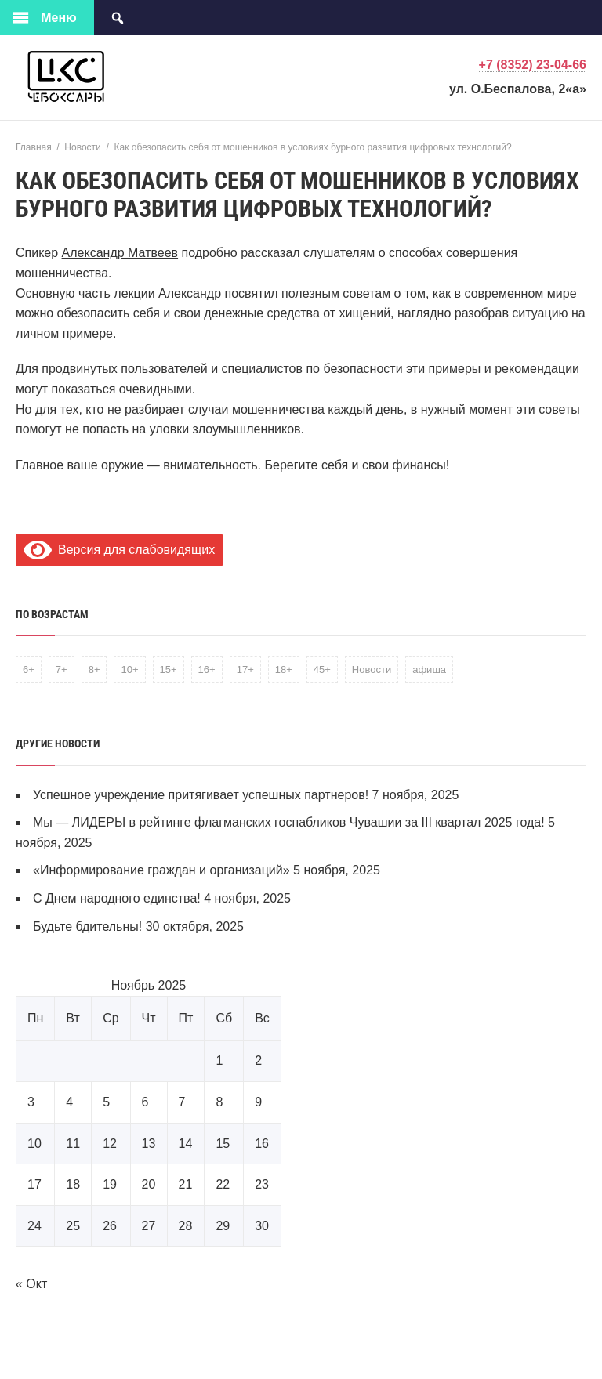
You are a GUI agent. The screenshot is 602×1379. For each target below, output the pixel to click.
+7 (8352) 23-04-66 (532, 64)
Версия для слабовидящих (119, 549)
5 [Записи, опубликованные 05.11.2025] (106, 1102)
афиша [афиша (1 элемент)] (429, 669)
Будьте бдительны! (87, 926)
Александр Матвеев (120, 252)
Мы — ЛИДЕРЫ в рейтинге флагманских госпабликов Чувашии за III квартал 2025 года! (289, 822)
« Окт (31, 1283)
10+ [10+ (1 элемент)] (129, 669)
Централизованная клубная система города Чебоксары (133, 76)
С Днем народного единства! (117, 898)
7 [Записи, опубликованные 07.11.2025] (182, 1102)
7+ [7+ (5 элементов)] (61, 669)
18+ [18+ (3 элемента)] (283, 669)
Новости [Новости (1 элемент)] (371, 669)
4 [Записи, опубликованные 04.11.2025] (69, 1102)
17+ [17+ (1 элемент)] (245, 669)
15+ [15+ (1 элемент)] (168, 669)
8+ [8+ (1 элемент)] (94, 669)
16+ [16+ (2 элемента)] (207, 669)
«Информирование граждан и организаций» (161, 870)
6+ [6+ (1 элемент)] (28, 669)
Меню (59, 17)
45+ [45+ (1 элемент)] (322, 669)
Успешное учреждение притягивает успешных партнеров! (200, 795)
